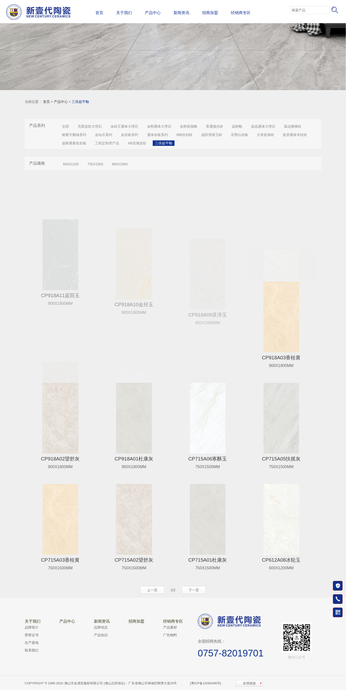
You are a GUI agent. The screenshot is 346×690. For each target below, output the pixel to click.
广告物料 (170, 635)
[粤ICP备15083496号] (205, 683)
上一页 (152, 590)
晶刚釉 (237, 126)
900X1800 (120, 164)
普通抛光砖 (214, 126)
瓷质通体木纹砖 (295, 135)
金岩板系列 (129, 135)
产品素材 (170, 627)
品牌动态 (101, 627)
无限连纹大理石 (90, 126)
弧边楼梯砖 (292, 126)
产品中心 (153, 13)
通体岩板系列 (157, 135)
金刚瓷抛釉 (188, 126)
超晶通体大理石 (263, 126)
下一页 (194, 590)
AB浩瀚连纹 (137, 143)
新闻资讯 (181, 13)
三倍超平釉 (80, 102)
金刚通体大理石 (159, 126)
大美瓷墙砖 (265, 135)
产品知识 (101, 635)
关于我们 (124, 13)
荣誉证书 (32, 635)
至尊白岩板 (239, 135)
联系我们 (32, 650)
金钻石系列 (103, 135)
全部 (65, 126)
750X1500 (95, 164)
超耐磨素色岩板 (74, 143)
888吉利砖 (184, 135)
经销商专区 (241, 13)
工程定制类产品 (107, 143)
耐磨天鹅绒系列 (74, 135)
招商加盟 (210, 13)
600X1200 (71, 164)
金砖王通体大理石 (124, 126)
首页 (99, 13)
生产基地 (32, 643)
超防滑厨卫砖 (211, 135)
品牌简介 (32, 627)
